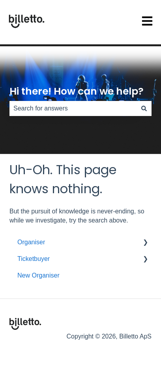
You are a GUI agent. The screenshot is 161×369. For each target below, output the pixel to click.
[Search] (144, 108)
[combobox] (73, 108)
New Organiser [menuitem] (38, 275)
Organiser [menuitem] (31, 242)
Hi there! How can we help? (76, 91)
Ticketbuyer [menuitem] (33, 258)
